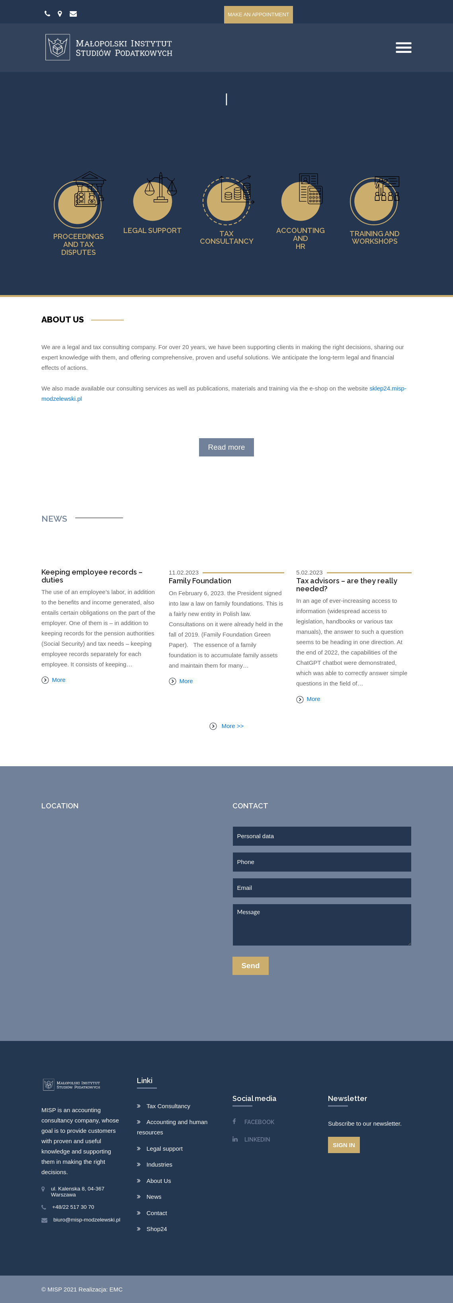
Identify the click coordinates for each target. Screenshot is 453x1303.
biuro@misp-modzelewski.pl (86, 1220)
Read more (226, 447)
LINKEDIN (257, 1139)
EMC (116, 1289)
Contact (156, 1213)
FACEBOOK (259, 1122)
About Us (158, 1180)
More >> (226, 725)
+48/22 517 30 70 (73, 1207)
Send (251, 965)
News (154, 1196)
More (53, 679)
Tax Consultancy (168, 1106)
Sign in (344, 1145)
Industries (159, 1164)
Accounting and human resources (172, 1127)
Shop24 (156, 1228)
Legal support (164, 1148)
